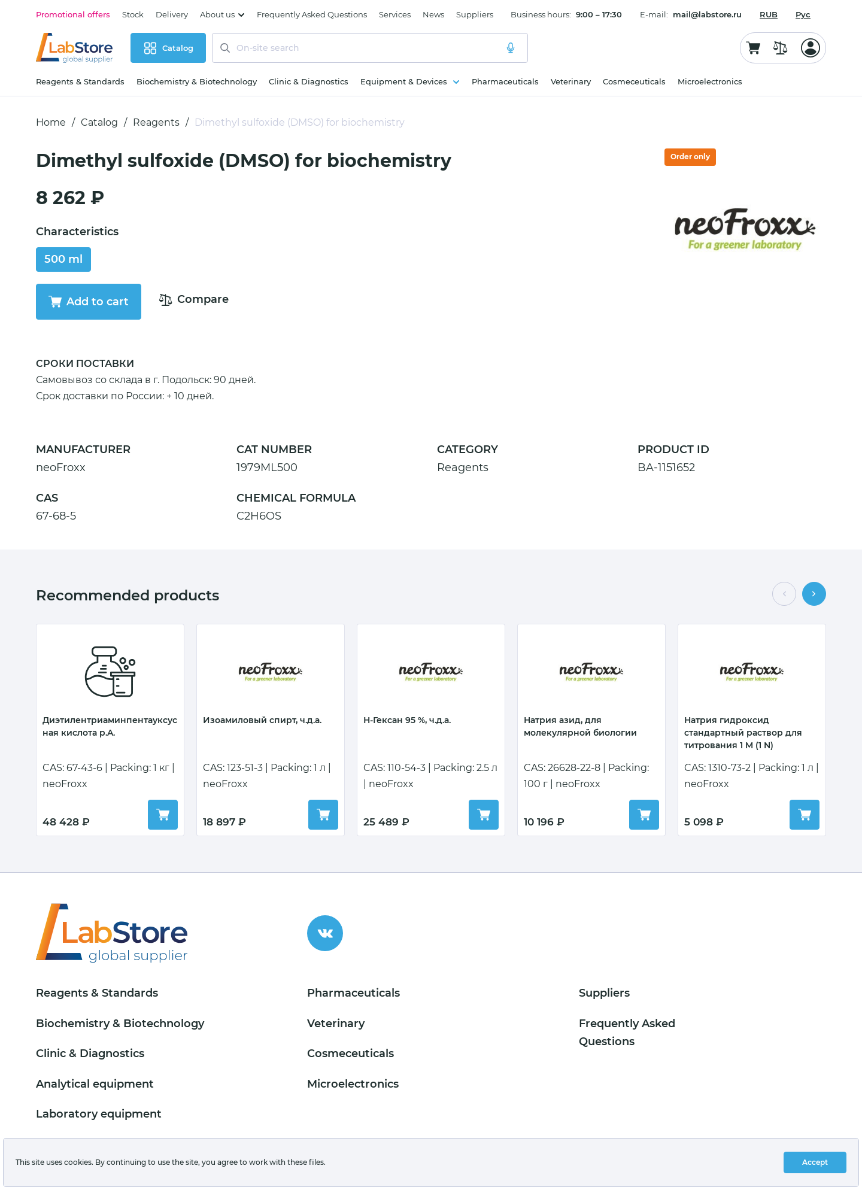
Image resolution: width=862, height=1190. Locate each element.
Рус (803, 14)
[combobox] (769, 14)
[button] (784, 594)
